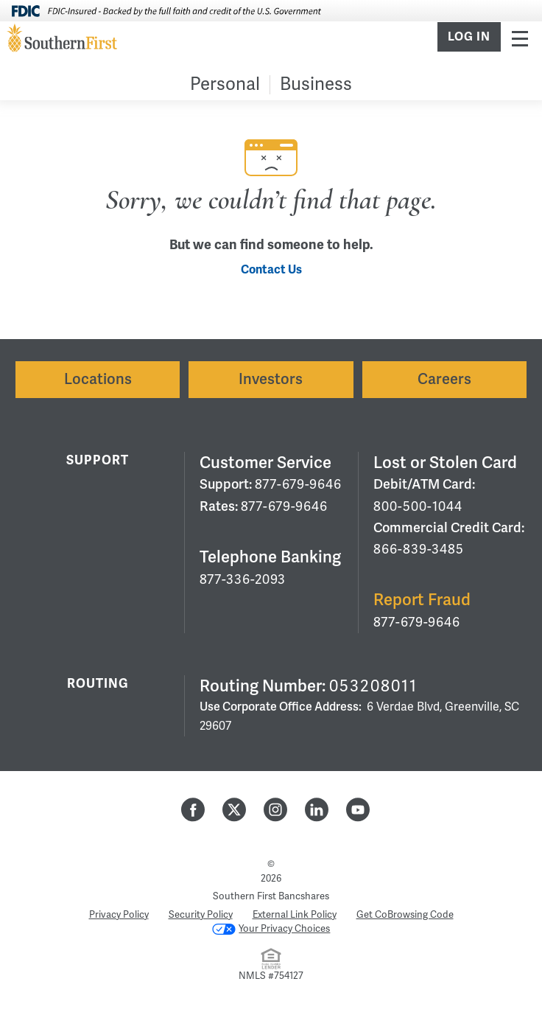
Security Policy (201, 915)
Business (316, 84)
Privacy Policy (119, 915)
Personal (225, 84)
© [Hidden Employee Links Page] (271, 864)
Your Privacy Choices (271, 929)
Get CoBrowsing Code (405, 915)
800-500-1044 (417, 506)
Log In (469, 36)
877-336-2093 (243, 579)
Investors (271, 379)
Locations (98, 379)
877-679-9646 (298, 484)
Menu (520, 38)
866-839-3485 (418, 549)
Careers (444, 379)
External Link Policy (295, 915)
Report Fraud (422, 600)
